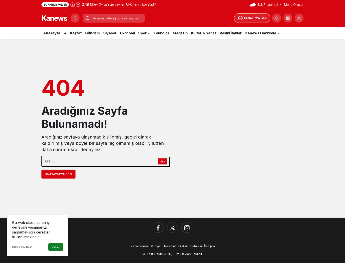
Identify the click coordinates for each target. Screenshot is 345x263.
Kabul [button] (55, 247)
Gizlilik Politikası (22, 247)
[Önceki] (72, 4)
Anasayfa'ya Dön (58, 174)
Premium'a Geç (252, 18)
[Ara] (276, 18)
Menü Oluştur (294, 4)
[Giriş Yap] (299, 18)
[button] (287, 18)
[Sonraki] (78, 4)
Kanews (54, 18)
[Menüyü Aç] (75, 18)
